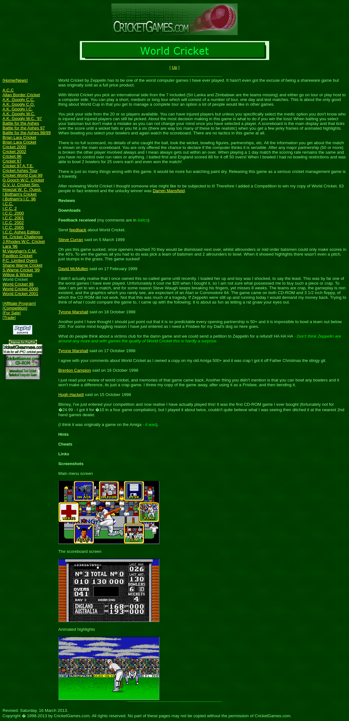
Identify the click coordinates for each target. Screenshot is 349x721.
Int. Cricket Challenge (23, 236)
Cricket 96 (12, 156)
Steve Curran (70, 239)
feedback (77, 230)
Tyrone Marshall (73, 312)
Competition (15, 308)
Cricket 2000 (14, 147)
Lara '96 (10, 246)
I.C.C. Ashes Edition (21, 232)
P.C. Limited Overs (20, 260)
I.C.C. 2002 (13, 222)
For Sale (12, 312)
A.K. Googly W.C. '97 (22, 118)
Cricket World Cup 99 (22, 175)
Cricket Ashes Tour (20, 170)
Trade (9, 317)
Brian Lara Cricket (19, 137)
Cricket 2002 (14, 151)
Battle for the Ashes (21, 123)
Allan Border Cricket (21, 94)
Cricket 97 (12, 161)
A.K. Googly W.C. (19, 113)
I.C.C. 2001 (13, 218)
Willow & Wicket (18, 274)
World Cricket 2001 (20, 293)
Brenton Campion (74, 370)
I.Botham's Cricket (20, 194)
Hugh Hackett (71, 394)
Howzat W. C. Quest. (22, 189)
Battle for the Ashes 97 (24, 128)
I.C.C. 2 (10, 208)
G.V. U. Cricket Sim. (21, 184)
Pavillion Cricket (18, 255)
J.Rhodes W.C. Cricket (24, 241)
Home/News (15, 80)
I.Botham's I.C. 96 (19, 199)
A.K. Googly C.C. (18, 99)
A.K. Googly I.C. (18, 109)
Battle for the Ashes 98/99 (27, 132)
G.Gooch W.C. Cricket (23, 180)
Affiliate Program (19, 303)
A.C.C (8, 90)
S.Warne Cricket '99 (21, 270)
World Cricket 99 (18, 284)
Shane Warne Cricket (22, 265)
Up (174, 67)
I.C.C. (8, 203)
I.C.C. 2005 (13, 227)
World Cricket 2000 (20, 289)
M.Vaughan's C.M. (20, 251)
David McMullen (73, 268)
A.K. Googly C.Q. (19, 104)
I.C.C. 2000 (13, 213)
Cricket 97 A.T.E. (18, 165)
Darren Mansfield (169, 190)
